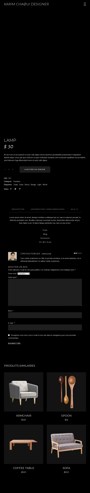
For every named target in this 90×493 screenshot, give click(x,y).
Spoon (66, 415)
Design (33, 185)
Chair (16, 185)
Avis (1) (74, 209)
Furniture (16, 181)
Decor (27, 185)
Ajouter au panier (35, 169)
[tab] (18, 209)
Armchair (23, 415)
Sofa (66, 468)
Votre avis (12, 277)
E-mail (11, 323)
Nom (10, 311)
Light (39, 185)
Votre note (13, 274)
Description (18, 209)
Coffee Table (23, 468)
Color (21, 185)
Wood (45, 185)
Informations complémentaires (48, 209)
